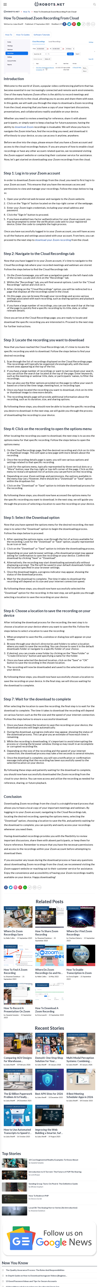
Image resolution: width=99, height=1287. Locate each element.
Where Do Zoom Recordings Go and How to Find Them (49, 973)
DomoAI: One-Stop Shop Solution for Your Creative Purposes (49, 1061)
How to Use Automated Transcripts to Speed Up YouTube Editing (17, 1133)
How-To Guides (23, 34)
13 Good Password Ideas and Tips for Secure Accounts (31, 1281)
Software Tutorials (42, 34)
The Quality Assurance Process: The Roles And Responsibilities (35, 1270)
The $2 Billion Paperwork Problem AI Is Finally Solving (18, 1097)
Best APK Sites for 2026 (49, 1093)
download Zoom (24, 126)
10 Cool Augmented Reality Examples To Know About (53, 1160)
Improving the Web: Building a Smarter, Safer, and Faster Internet (49, 1133)
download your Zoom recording (53, 239)
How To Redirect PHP (39, 1195)
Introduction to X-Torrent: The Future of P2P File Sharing (55, 1171)
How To (8, 34)
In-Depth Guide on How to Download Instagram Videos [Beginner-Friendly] (36, 1275)
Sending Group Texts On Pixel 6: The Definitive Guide (53, 1183)
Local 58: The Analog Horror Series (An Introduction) (53, 1207)
